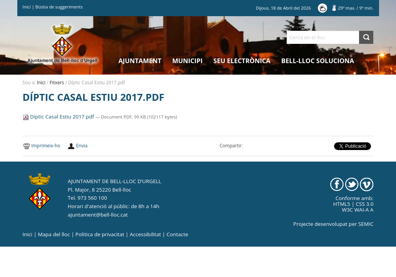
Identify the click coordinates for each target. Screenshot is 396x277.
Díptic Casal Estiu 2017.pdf (59, 116)
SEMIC (365, 223)
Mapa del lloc (54, 234)
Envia (82, 145)
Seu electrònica (242, 60)
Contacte (177, 234)
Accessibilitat (145, 234)
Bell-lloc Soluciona (317, 60)
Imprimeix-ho (45, 145)
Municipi (187, 60)
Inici (27, 7)
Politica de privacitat (99, 234)
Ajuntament (140, 60)
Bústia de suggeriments (59, 7)
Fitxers (57, 82)
